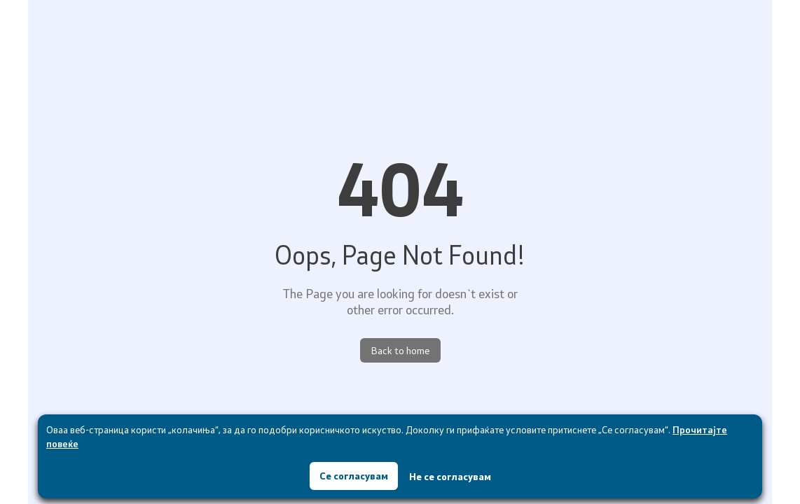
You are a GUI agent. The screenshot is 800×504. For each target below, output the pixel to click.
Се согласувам (353, 475)
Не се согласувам (450, 476)
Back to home (400, 350)
